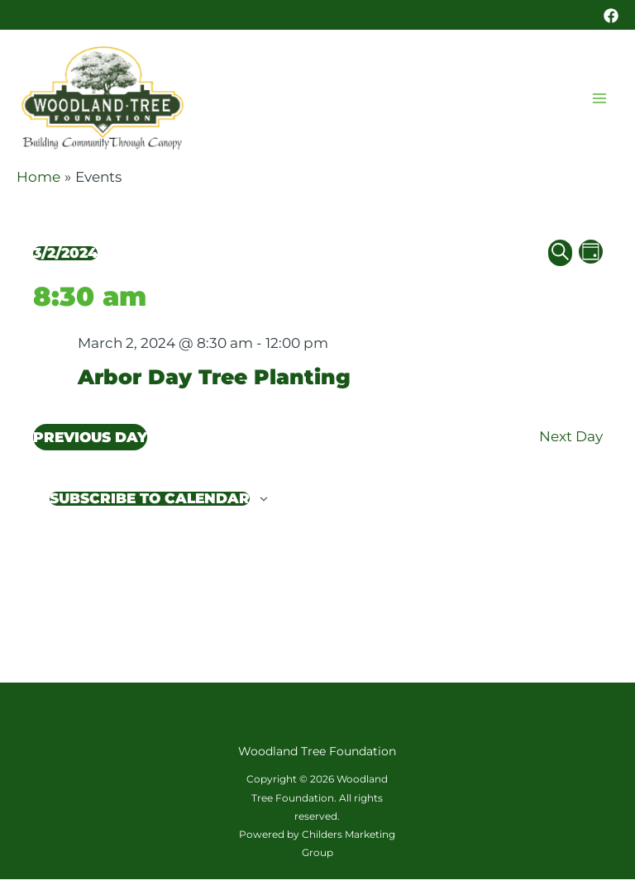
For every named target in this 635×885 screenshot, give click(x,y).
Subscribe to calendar (150, 504)
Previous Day (90, 443)
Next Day (571, 443)
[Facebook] (611, 15)
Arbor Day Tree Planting (219, 382)
